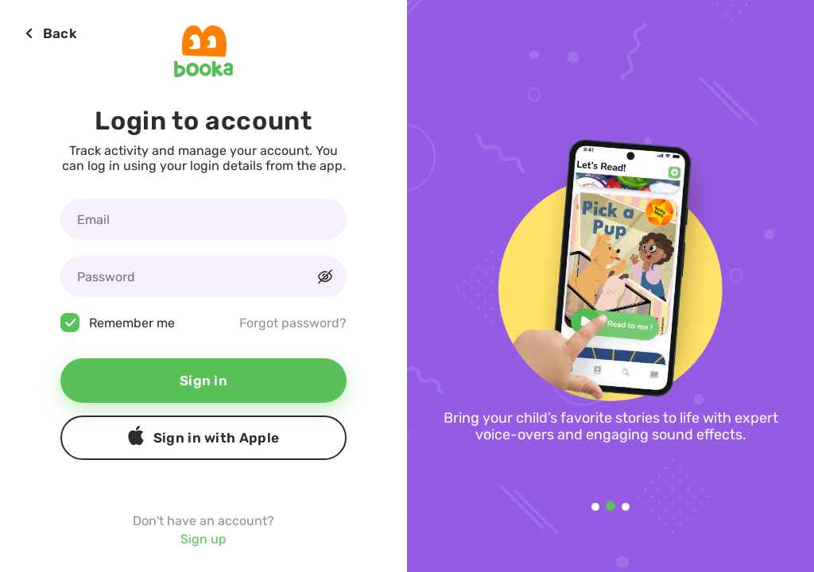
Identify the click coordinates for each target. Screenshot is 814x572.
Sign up (203, 539)
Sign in (203, 380)
